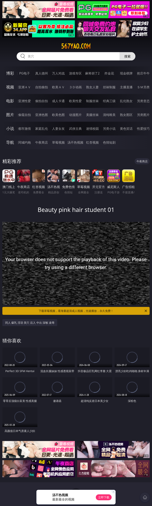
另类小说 (109, 128)
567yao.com (76, 46)
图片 (10, 114)
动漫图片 (75, 115)
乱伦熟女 (126, 101)
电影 (10, 100)
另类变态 (143, 101)
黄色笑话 (126, 128)
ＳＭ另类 (143, 87)
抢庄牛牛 (143, 73)
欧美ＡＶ (58, 87)
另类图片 (143, 115)
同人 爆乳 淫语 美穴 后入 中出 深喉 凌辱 (29, 322)
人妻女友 (58, 128)
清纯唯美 (109, 115)
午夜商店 (41, 142)
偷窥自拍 (24, 115)
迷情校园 (92, 128)
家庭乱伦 (41, 128)
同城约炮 (24, 142)
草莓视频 (58, 142)
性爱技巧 (143, 128)
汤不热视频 (75, 142)
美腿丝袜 (92, 115)
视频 (10, 87)
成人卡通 (58, 101)
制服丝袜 (92, 101)
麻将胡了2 (92, 73)
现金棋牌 (126, 73)
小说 (10, 128)
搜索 (127, 56)
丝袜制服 (109, 87)
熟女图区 (126, 115)
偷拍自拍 (41, 101)
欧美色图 (58, 115)
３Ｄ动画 (75, 87)
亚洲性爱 (24, 101)
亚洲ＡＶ (24, 87)
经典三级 (109, 101)
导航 (10, 142)
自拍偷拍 (41, 87)
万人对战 (58, 73)
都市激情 (24, 128)
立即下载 (103, 497)
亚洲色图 (41, 115)
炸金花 (109, 73)
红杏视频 (92, 142)
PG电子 (24, 73)
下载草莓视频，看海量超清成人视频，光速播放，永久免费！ (93, 310)
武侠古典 (75, 128)
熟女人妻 (92, 87)
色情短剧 (109, 142)
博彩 (10, 73)
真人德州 (41, 73)
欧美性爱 (75, 101)
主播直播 (126, 87)
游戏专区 (75, 73)
